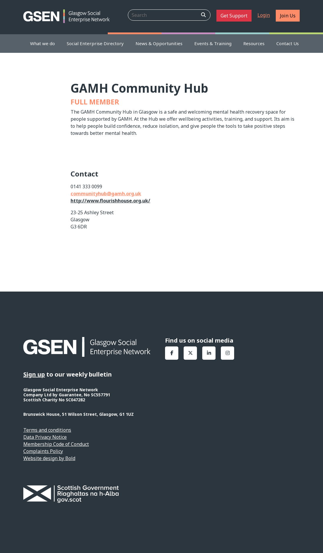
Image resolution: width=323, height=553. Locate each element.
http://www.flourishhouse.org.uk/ (110, 200)
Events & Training (212, 43)
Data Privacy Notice (45, 437)
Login (263, 15)
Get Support (234, 15)
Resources (254, 43)
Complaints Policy (43, 451)
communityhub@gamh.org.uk (106, 193)
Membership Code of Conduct (56, 444)
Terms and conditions (47, 430)
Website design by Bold (49, 458)
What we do (42, 43)
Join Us (288, 15)
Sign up (34, 374)
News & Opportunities (159, 43)
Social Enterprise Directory (95, 43)
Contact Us (287, 43)
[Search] (169, 15)
